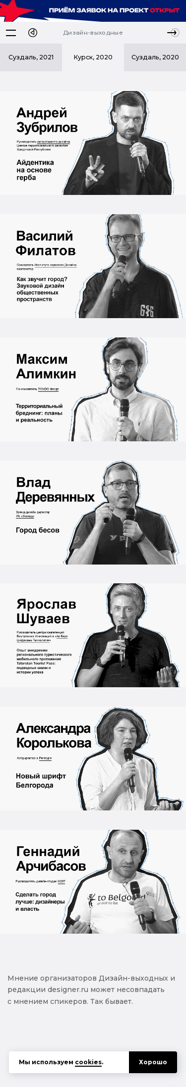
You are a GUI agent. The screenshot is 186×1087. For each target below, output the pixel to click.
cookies (88, 1062)
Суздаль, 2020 (155, 57)
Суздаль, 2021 (31, 57)
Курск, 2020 (93, 57)
